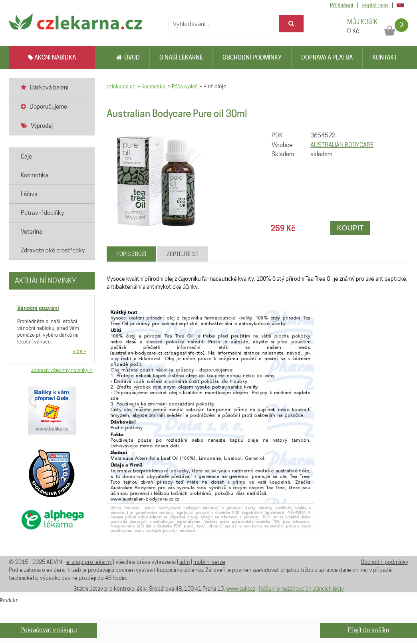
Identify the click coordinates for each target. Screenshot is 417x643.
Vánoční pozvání (38, 307)
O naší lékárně (181, 57)
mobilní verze (209, 562)
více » (79, 351)
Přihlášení (341, 5)
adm (184, 562)
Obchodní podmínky (252, 57)
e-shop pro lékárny (89, 562)
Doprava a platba (327, 57)
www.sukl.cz (240, 588)
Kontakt (384, 57)
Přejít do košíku (368, 630)
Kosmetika (153, 86)
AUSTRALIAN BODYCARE (341, 145)
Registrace (374, 5)
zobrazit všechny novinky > (62, 370)
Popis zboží (131, 254)
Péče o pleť (184, 86)
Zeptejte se (183, 254)
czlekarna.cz (121, 86)
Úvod (128, 57)
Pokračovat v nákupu (48, 630)
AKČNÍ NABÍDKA (52, 57)
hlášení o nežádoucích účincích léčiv (301, 588)
